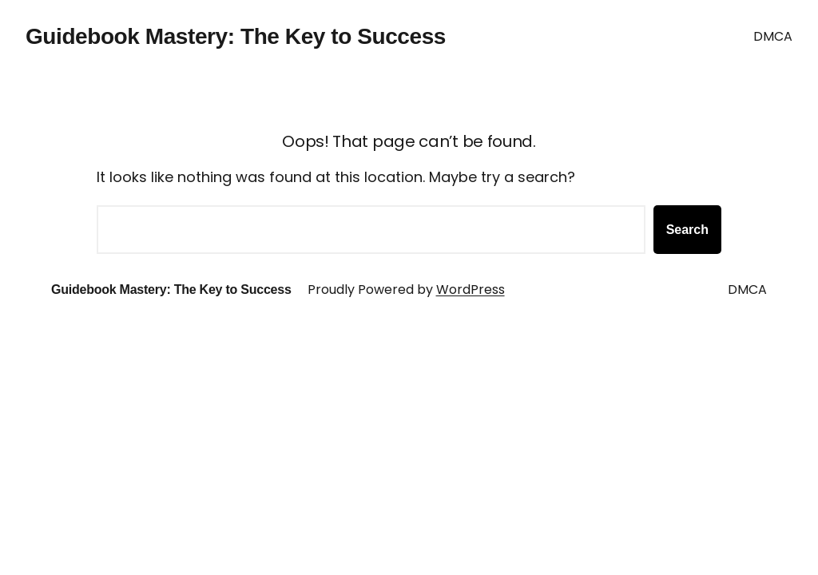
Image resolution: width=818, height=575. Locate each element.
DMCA (772, 36)
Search (687, 229)
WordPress (470, 289)
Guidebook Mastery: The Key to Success (236, 36)
